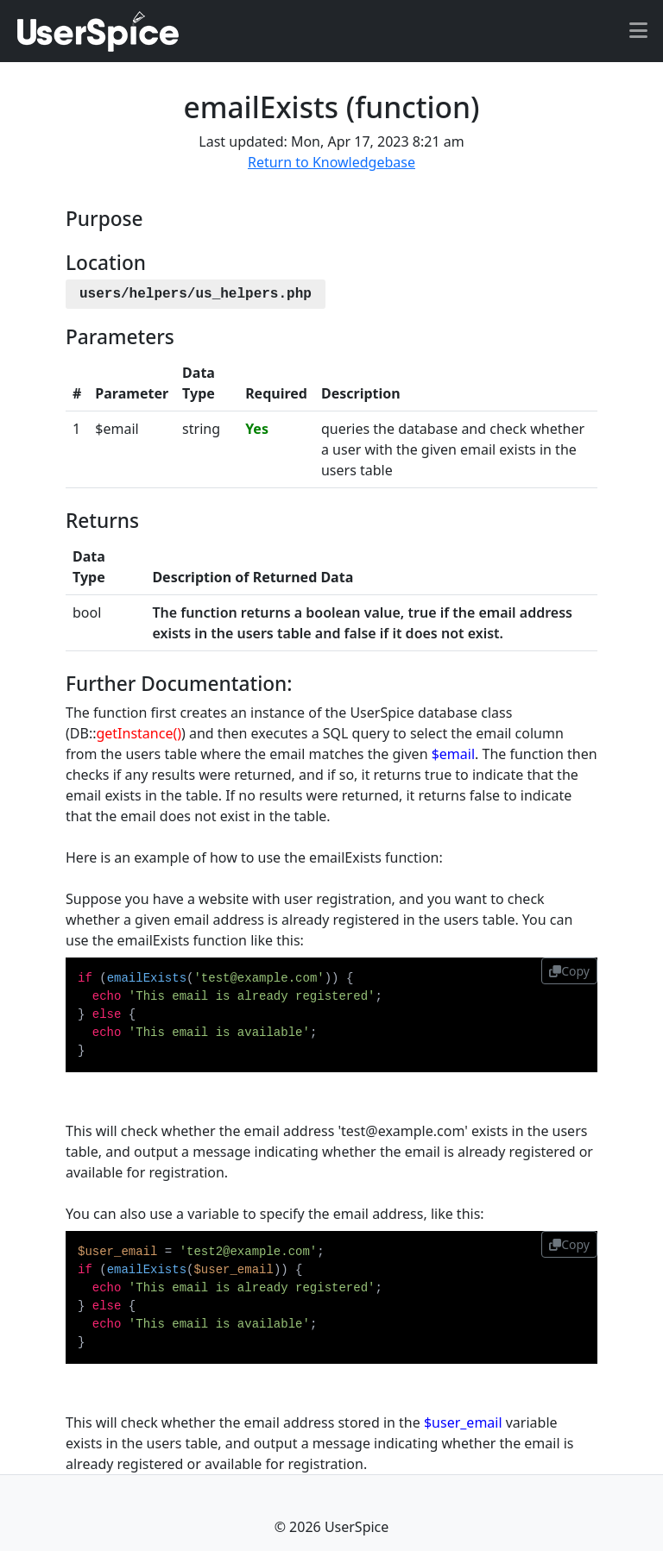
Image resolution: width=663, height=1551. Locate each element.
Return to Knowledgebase (331, 162)
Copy (569, 971)
